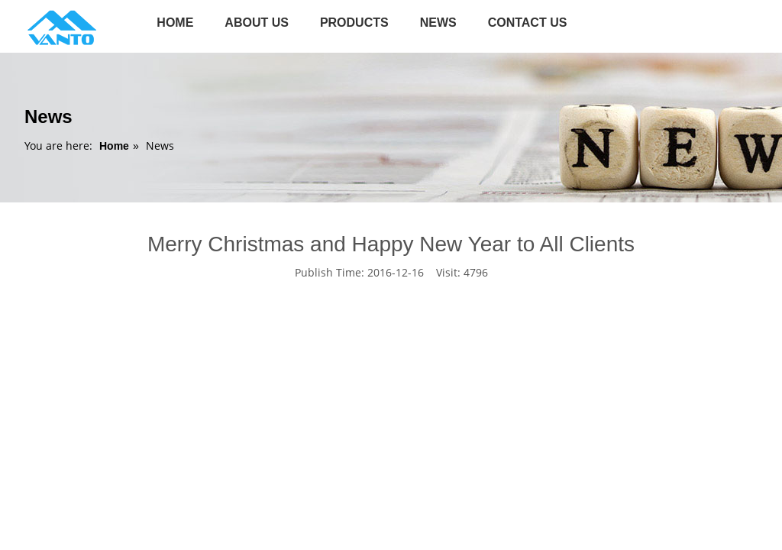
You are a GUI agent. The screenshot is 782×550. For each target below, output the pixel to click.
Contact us (527, 22)
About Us (257, 22)
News (438, 22)
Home (175, 22)
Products (354, 22)
